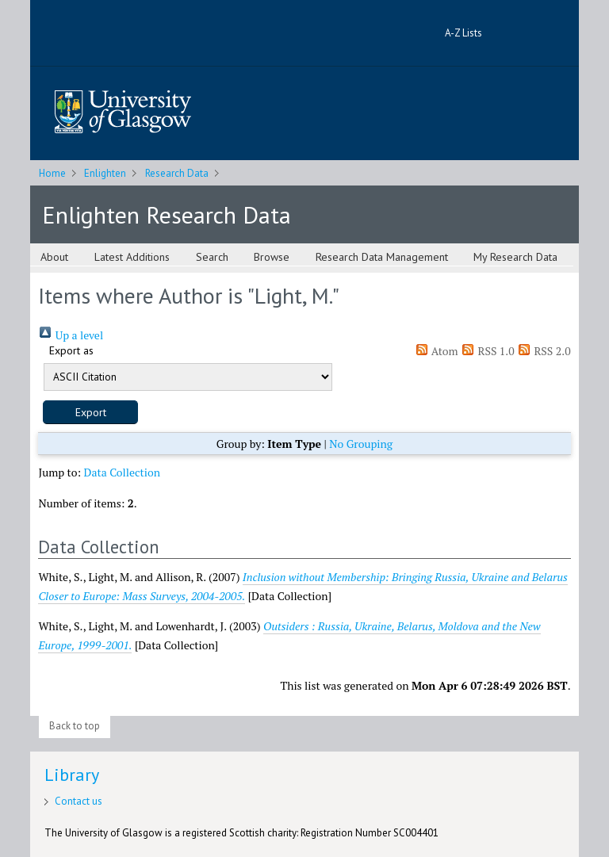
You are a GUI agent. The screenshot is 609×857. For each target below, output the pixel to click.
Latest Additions (132, 257)
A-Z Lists (463, 33)
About (54, 257)
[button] (90, 412)
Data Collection (122, 472)
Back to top (74, 726)
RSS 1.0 (488, 350)
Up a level (70, 334)
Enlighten (105, 173)
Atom (436, 350)
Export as (71, 350)
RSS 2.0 (544, 350)
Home (52, 173)
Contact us (78, 801)
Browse (271, 257)
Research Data (177, 173)
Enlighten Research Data (166, 214)
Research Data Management (382, 257)
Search (212, 257)
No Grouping (361, 443)
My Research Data (515, 257)
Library (71, 774)
